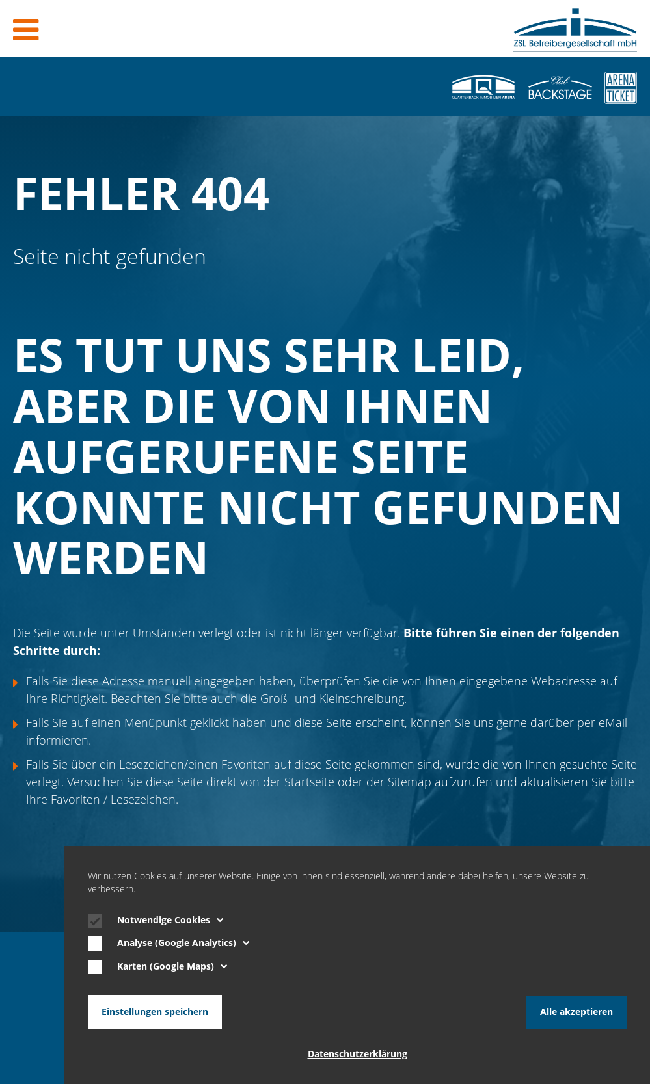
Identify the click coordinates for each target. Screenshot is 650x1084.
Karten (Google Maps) (172, 967)
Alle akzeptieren (576, 1012)
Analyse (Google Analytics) (183, 944)
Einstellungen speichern (155, 1012)
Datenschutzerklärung (357, 1054)
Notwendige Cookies (170, 921)
